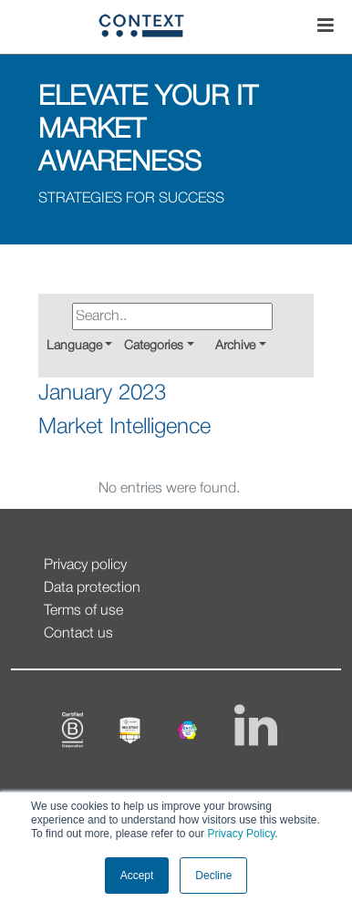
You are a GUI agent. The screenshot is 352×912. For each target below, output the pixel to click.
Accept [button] (137, 875)
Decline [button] (213, 875)
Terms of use (83, 611)
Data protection (92, 588)
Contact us (78, 633)
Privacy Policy (239, 833)
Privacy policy (85, 565)
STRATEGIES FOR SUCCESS (131, 198)
